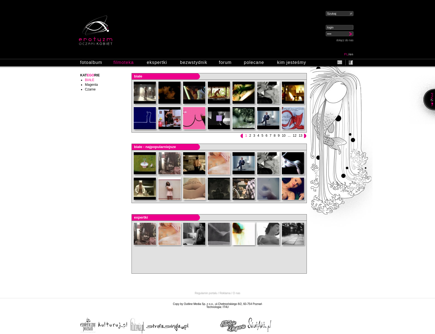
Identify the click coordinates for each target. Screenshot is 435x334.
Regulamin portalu (206, 293)
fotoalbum (91, 62)
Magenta (91, 85)
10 (283, 136)
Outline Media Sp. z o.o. (199, 303)
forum (225, 62)
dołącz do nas (344, 40)
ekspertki (157, 62)
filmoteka (123, 62)
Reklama (225, 293)
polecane (254, 62)
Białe (89, 80)
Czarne (90, 89)
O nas (236, 293)
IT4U (226, 307)
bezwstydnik (193, 62)
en (351, 54)
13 (300, 136)
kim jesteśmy (291, 62)
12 (294, 136)
